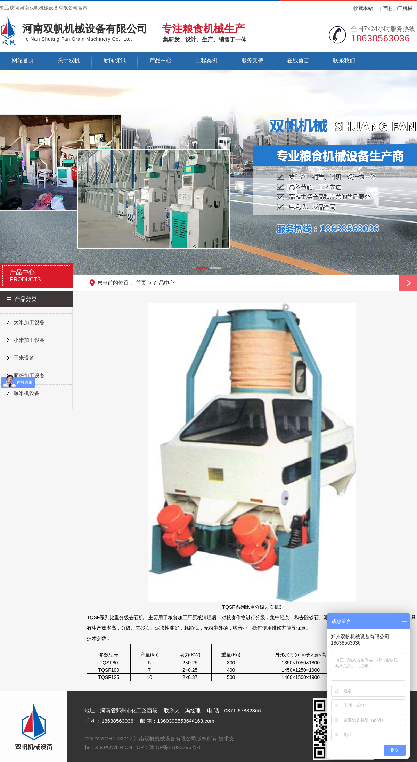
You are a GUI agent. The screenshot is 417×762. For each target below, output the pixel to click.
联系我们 (344, 60)
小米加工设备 (29, 340)
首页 (141, 283)
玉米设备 (24, 358)
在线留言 (298, 60)
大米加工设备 (29, 322)
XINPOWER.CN (113, 747)
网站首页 (23, 60)
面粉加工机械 (397, 8)
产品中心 (160, 60)
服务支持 (252, 60)
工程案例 (206, 60)
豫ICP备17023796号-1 (175, 747)
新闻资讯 (115, 60)
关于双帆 (69, 60)
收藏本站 (363, 8)
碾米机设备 (27, 393)
